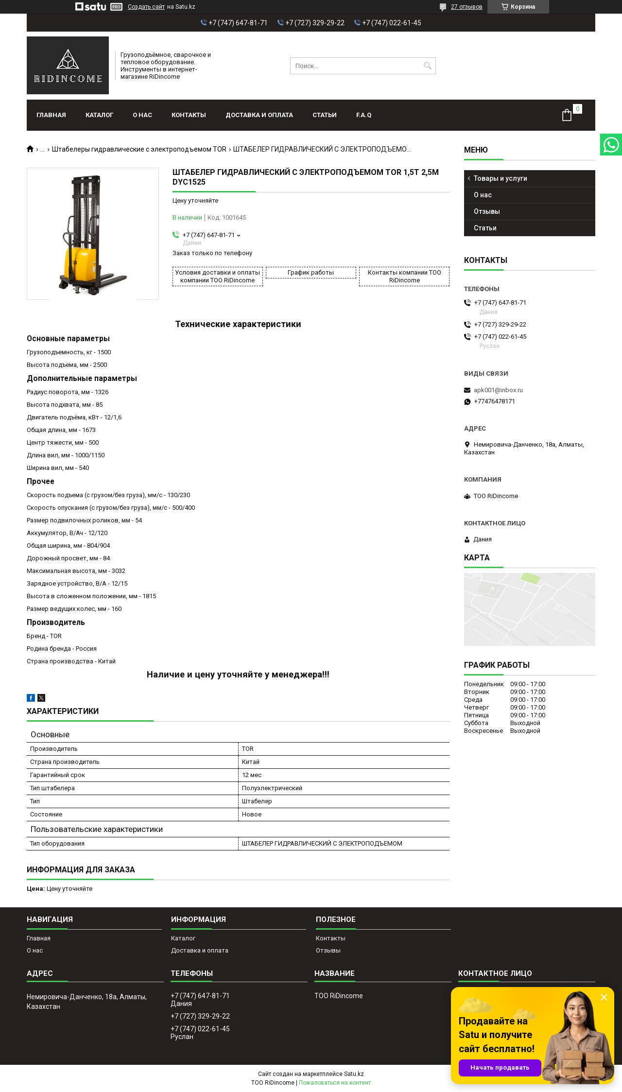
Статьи (324, 115)
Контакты (189, 115)
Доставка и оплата (259, 115)
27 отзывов (467, 6)
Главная (51, 115)
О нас (142, 115)
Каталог (99, 115)
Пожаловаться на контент (335, 1082)
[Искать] (427, 65)
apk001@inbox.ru (498, 390)
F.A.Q (363, 115)
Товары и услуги (500, 178)
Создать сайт (146, 6)
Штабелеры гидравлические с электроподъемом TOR (139, 149)
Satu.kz (354, 1074)
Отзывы (487, 211)
